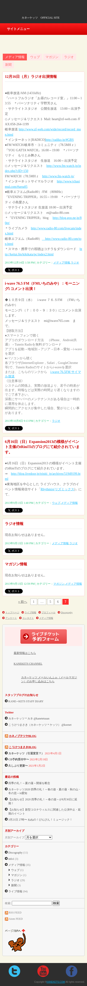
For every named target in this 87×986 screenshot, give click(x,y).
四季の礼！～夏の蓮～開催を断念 (29, 783)
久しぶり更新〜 (18, 765)
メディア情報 (15, 57)
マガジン (51, 57)
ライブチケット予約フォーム (43, 636)
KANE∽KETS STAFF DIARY (26, 701)
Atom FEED (16, 918)
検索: (8, 903)
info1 (11, 859)
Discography (67, 612)
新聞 (8, 64)
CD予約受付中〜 (18, 759)
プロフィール (48, 612)
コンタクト (28, 618)
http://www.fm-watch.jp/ (58, 176)
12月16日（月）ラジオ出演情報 (31, 77)
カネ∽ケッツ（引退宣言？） (26, 753)
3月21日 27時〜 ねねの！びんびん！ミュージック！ (40, 819)
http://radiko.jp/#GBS (59, 140)
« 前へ (22, 601)
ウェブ (35, 57)
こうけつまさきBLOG (22, 747)
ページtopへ (20, 940)
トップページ (12, 612)
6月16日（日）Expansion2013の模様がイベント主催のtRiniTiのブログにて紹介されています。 (42, 447)
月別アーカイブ (14, 837)
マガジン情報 (16, 564)
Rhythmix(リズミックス (57, 489)
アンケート (11, 618)
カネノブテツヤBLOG (22, 736)
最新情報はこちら (25, 653)
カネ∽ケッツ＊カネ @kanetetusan (28, 718)
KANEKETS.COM (36, 12)
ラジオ (69, 57)
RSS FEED (15, 912)
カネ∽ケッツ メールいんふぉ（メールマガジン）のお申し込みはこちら (49, 679)
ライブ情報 (30, 612)
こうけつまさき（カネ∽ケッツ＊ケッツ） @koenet (39, 724)
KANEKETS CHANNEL (28, 663)
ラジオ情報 (14, 524)
